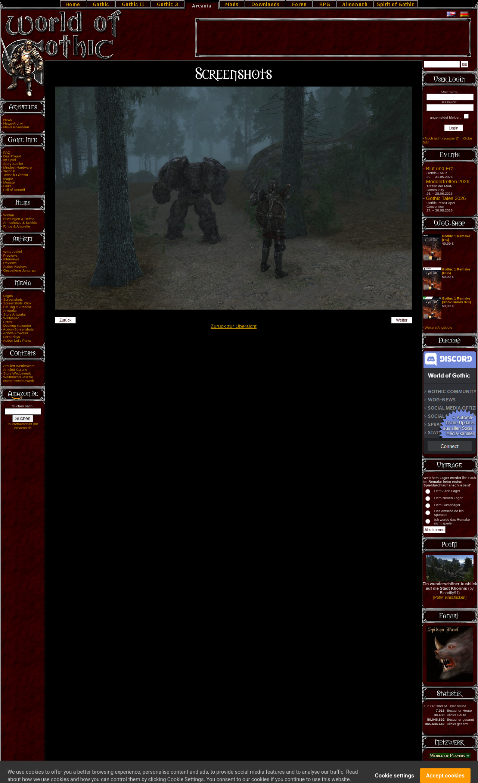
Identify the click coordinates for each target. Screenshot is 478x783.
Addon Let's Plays (17, 340)
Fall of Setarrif (14, 190)
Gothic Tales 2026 (446, 198)
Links (7, 186)
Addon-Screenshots (18, 329)
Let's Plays (11, 337)
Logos (8, 296)
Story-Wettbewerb (17, 373)
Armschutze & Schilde (20, 223)
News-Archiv (13, 123)
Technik (9, 171)
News (7, 120)
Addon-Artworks (15, 333)
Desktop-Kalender (17, 326)
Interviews (11, 259)
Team (227, 769)
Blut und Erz (439, 168)
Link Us (240, 769)
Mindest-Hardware (17, 167)
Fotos (7, 322)
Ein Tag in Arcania (17, 307)
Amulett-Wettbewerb (18, 366)
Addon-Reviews (15, 267)
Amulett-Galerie (15, 370)
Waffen (8, 215)
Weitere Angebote (438, 327)
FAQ (6, 152)
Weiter (402, 320)
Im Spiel (9, 160)
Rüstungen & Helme (18, 219)
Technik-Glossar (15, 175)
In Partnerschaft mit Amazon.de (23, 426)
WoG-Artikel (12, 252)
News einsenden (16, 127)
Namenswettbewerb (18, 381)
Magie (8, 179)
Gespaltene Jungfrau (19, 270)
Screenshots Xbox (17, 303)
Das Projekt (12, 156)
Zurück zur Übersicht (234, 326)
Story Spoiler (13, 164)
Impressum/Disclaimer (203, 769)
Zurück (65, 320)
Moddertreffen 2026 (447, 181)
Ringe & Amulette (16, 226)
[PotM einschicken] (449, 597)
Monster (9, 182)
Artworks (9, 311)
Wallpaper (11, 318)
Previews (10, 255)
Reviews (9, 263)
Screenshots (13, 299)
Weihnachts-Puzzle (18, 377)
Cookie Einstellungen (265, 769)
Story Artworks (14, 314)
